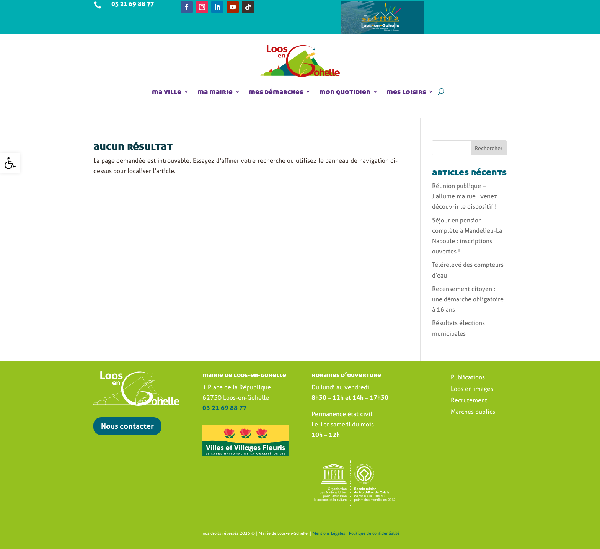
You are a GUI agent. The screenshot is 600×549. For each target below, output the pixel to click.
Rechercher (488, 148)
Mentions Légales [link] (329, 533)
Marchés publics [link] (473, 412)
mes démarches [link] (276, 91)
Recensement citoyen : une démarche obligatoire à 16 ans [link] (468, 299)
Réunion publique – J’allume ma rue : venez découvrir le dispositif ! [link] (464, 196)
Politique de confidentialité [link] (374, 533)
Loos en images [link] (472, 389)
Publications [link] (468, 377)
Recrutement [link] (469, 400)
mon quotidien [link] (344, 91)
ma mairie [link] (215, 91)
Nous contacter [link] (127, 426)
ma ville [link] (166, 91)
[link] (10, 163)
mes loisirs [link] (406, 91)
